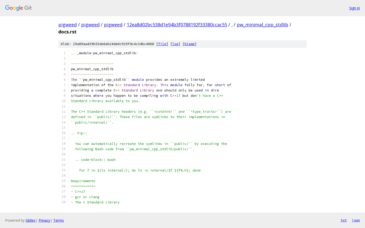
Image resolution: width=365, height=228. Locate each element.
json (356, 220)
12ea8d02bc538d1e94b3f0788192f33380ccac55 (177, 25)
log (175, 44)
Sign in (354, 8)
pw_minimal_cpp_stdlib (262, 25)
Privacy (44, 220)
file (162, 44)
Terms (58, 220)
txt (344, 220)
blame (190, 44)
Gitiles (30, 220)
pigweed (67, 25)
